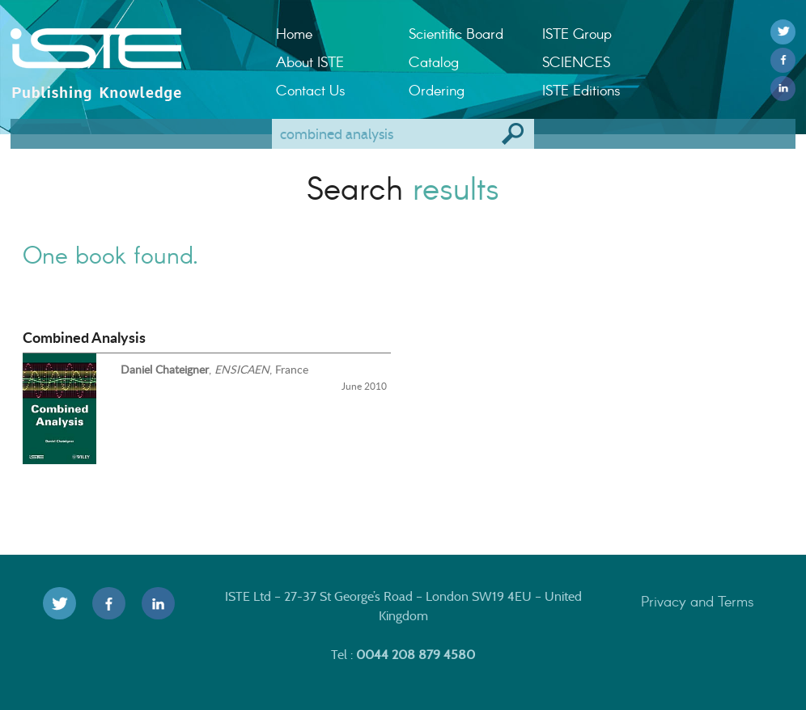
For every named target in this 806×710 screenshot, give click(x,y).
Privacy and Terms (697, 601)
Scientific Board (456, 33)
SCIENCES (576, 61)
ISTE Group (577, 33)
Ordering (437, 90)
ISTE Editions (581, 90)
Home (294, 33)
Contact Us (311, 90)
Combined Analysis (84, 337)
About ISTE (310, 61)
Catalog (434, 61)
